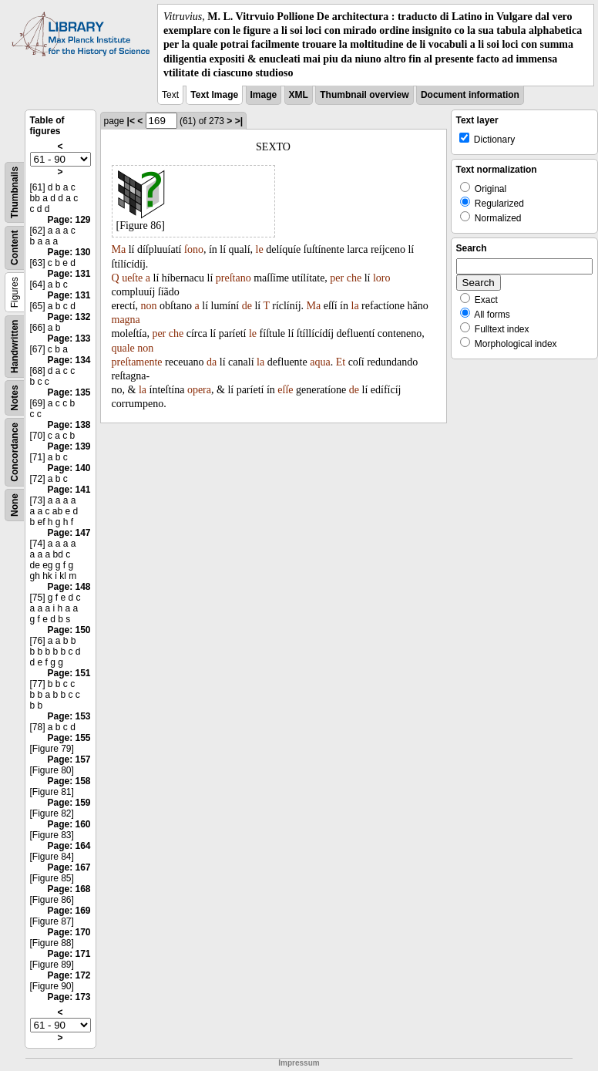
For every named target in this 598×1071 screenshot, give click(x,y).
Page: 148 (68, 586)
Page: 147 (68, 532)
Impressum (298, 1063)
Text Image (214, 94)
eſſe (285, 390)
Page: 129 (68, 219)
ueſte (132, 278)
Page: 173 (68, 997)
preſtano (233, 278)
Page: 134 (68, 360)
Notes (14, 397)
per (337, 278)
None (14, 505)
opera (199, 390)
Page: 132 (68, 317)
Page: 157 (68, 759)
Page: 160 (68, 824)
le (260, 249)
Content (14, 248)
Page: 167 (68, 867)
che (354, 278)
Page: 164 (68, 845)
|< (131, 121)
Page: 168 (68, 889)
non (149, 306)
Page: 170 (68, 932)
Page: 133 (68, 338)
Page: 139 (68, 446)
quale (123, 348)
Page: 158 (68, 781)
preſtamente (137, 362)
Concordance (14, 452)
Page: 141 (68, 489)
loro (382, 278)
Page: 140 (68, 468)
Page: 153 (68, 716)
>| (239, 121)
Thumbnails (14, 192)
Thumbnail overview (364, 94)
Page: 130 (68, 252)
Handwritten (14, 346)
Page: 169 (68, 910)
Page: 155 (68, 738)
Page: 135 (68, 392)
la (355, 306)
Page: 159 (68, 802)
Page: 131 (68, 273)
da (212, 362)
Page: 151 (68, 673)
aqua (320, 362)
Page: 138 (68, 424)
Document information (470, 94)
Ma (119, 249)
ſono (193, 249)
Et (340, 362)
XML (298, 94)
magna (126, 319)
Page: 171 (68, 953)
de (247, 306)
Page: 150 (68, 630)
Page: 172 (68, 975)
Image (263, 94)
